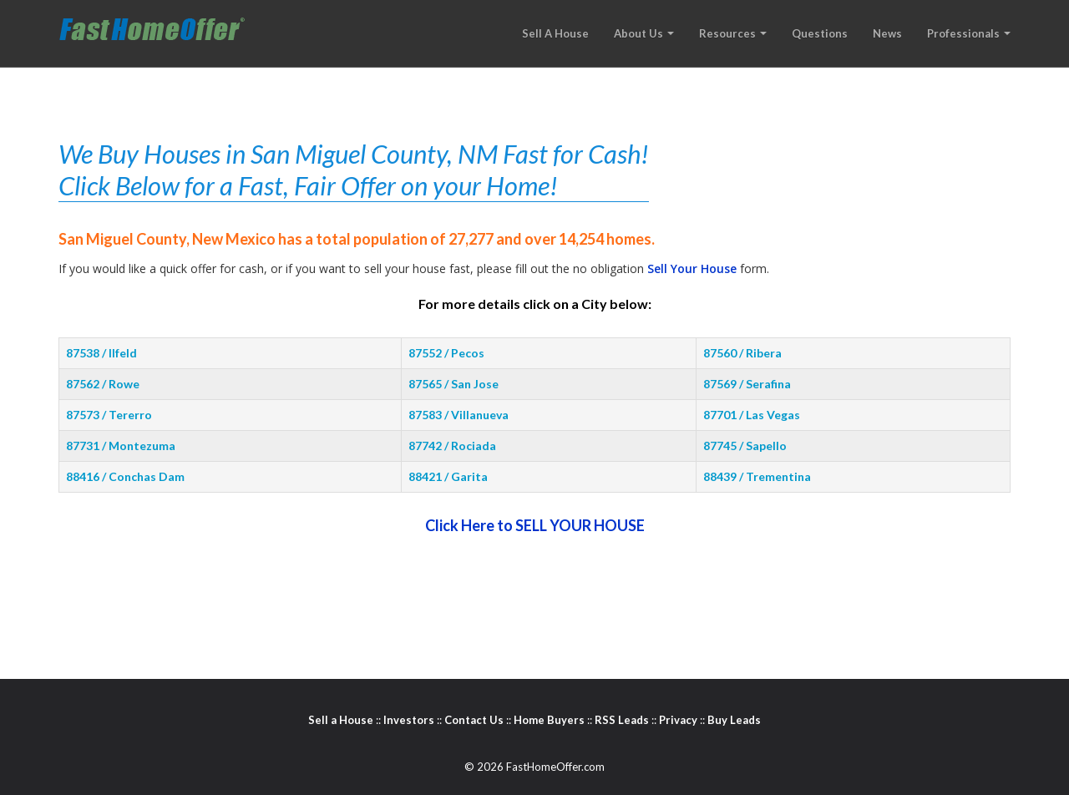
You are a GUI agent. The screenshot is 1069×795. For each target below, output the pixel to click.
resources (733, 33)
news (887, 33)
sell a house (555, 33)
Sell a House (340, 720)
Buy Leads (734, 720)
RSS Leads (622, 720)
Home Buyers (549, 720)
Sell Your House (692, 268)
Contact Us (474, 720)
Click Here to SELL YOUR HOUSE (535, 525)
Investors (408, 720)
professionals (969, 33)
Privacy (678, 720)
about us (644, 33)
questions (820, 33)
